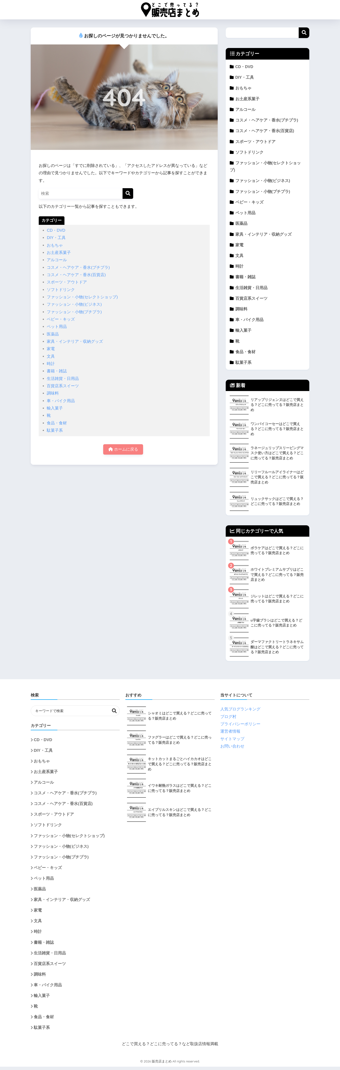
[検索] (128, 193)
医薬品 (53, 334)
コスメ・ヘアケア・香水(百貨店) (76, 275)
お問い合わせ (232, 749)
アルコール (57, 260)
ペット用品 (57, 326)
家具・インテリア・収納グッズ (75, 341)
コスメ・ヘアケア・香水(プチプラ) (78, 267)
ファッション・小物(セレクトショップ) (82, 297)
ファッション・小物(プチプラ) (74, 312)
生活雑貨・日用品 (63, 378)
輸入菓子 (55, 408)
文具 (51, 356)
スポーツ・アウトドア (67, 282)
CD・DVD (56, 230)
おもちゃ (55, 245)
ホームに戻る (123, 449)
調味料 (53, 393)
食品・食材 (57, 423)
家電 (51, 349)
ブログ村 (228, 720)
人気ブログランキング (240, 712)
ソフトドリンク (61, 289)
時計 (51, 363)
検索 (304, 32)
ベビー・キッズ (61, 319)
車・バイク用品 (61, 401)
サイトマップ (232, 742)
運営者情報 (230, 734)
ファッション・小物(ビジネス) (74, 304)
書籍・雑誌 (57, 371)
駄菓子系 (55, 430)
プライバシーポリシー (240, 727)
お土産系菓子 (59, 252)
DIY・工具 (56, 237)
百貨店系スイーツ (63, 386)
